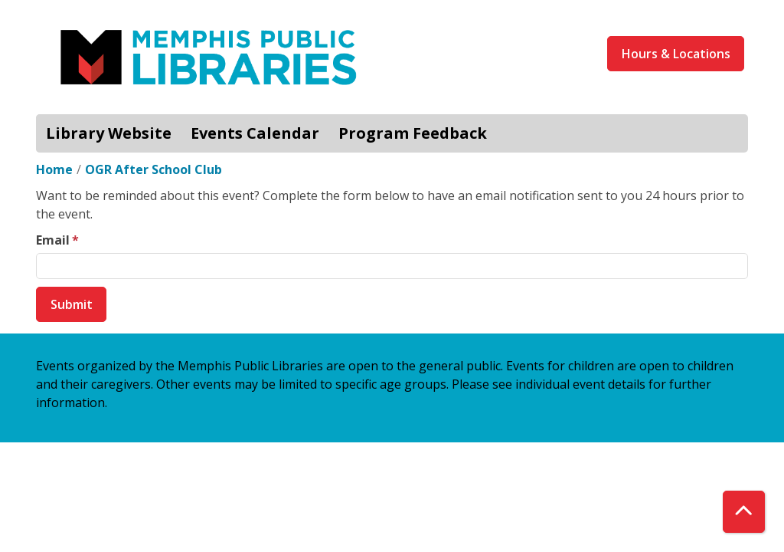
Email (53, 240)
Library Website (109, 133)
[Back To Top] (744, 512)
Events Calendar (255, 133)
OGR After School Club (153, 169)
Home (54, 169)
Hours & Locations (676, 53)
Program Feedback (412, 133)
